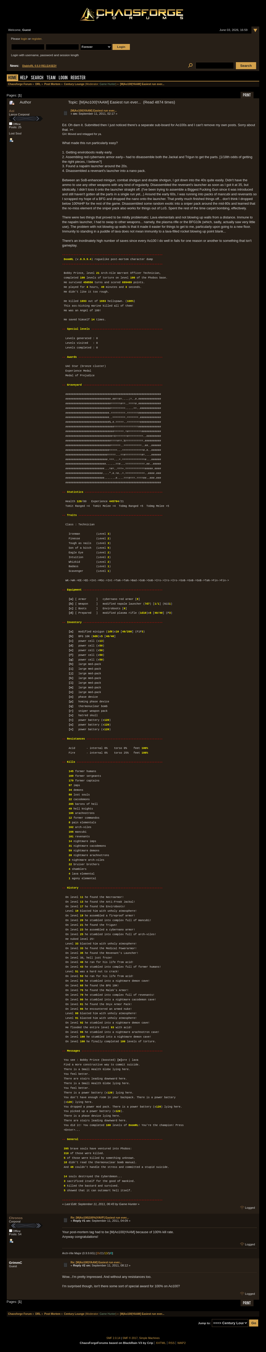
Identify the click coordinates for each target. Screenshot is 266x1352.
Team (51, 78)
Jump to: (204, 1323)
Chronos (16, 1218)
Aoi (12, 111)
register (37, 38)
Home (12, 78)
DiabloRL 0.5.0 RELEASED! (39, 65)
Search (37, 78)
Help (24, 78)
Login (63, 78)
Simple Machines (149, 1338)
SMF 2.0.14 (114, 1338)
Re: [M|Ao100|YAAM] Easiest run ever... (96, 1262)
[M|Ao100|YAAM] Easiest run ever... (94, 110)
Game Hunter (107, 84)
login (24, 38)
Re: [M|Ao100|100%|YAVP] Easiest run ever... (100, 1217)
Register (78, 78)
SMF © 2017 (130, 1338)
